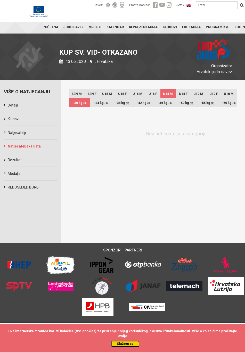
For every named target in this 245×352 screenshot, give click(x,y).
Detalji (13, 105)
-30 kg (80, 103)
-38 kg (122, 103)
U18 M (107, 94)
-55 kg (207, 103)
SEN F (91, 94)
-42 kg (144, 103)
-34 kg (101, 103)
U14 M (168, 94)
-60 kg (229, 103)
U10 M (229, 94)
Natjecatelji (17, 132)
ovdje (122, 336)
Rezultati (15, 160)
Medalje (14, 173)
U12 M (198, 94)
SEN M (76, 94)
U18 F (122, 94)
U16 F (153, 94)
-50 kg (186, 103)
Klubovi (13, 119)
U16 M (137, 94)
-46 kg (165, 103)
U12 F (213, 94)
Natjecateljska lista (24, 146)
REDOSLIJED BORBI (23, 187)
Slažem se (125, 344)
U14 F (183, 94)
